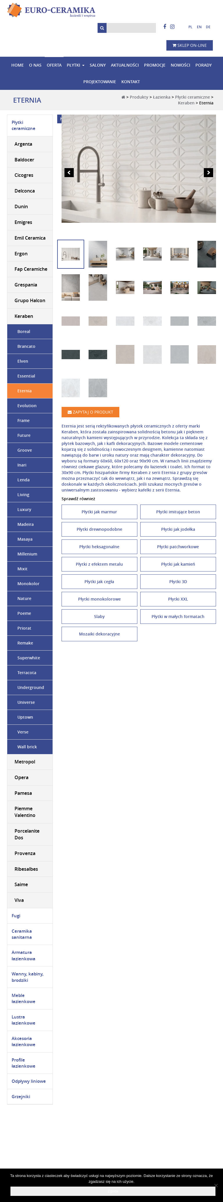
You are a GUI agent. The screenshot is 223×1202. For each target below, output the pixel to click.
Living (23, 494)
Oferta (54, 65)
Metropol (25, 761)
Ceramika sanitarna (22, 934)
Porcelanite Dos (27, 834)
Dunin (21, 206)
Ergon (21, 253)
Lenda (23, 479)
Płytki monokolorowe (99, 599)
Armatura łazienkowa (23, 956)
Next (208, 172)
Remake (25, 643)
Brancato (26, 346)
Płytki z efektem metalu (99, 564)
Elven (22, 361)
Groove (24, 450)
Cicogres (24, 175)
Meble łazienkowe (23, 998)
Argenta (23, 144)
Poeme (24, 613)
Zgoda (113, 1191)
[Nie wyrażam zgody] (216, 1185)
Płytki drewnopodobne (99, 529)
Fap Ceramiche (31, 269)
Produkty (139, 97)
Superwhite (28, 657)
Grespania (26, 285)
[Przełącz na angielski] (197, 27)
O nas (35, 65)
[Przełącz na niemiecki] (206, 27)
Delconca (25, 191)
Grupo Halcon (30, 300)
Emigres (23, 222)
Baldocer (24, 159)
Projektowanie (99, 81)
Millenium (27, 554)
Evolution (27, 405)
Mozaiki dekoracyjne (99, 634)
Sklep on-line (189, 45)
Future (23, 435)
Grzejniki (21, 1097)
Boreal (23, 331)
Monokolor (28, 583)
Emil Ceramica (30, 238)
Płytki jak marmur (99, 511)
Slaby (99, 616)
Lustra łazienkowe (23, 1020)
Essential (26, 376)
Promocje (155, 65)
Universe (26, 702)
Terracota (26, 672)
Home (17, 65)
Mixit (22, 568)
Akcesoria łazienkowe (23, 1041)
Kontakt (130, 81)
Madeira (25, 524)
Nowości (180, 65)
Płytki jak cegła (99, 581)
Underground (30, 687)
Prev (69, 172)
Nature (24, 598)
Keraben (186, 103)
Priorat (24, 628)
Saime (21, 885)
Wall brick (27, 746)
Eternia (24, 390)
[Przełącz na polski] (188, 27)
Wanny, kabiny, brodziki (28, 977)
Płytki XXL (178, 599)
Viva (19, 900)
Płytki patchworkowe (178, 546)
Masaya (25, 539)
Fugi (16, 916)
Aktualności (125, 65)
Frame (23, 420)
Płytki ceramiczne (192, 97)
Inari (21, 465)
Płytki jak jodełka (178, 529)
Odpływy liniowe (29, 1081)
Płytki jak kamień (178, 564)
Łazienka (161, 97)
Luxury (24, 509)
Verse (22, 732)
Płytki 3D (178, 581)
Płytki (73, 65)
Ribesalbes (26, 869)
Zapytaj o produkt (90, 412)
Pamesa (23, 793)
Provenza (25, 853)
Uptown (25, 717)
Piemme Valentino (25, 812)
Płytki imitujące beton (178, 511)
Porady (203, 65)
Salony (98, 65)
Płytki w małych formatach (178, 616)
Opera (21, 777)
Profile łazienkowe (23, 1063)
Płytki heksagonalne (99, 546)
